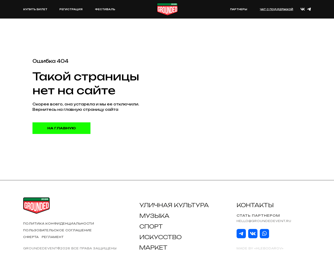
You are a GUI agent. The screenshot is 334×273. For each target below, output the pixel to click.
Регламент (53, 237)
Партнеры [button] (238, 9)
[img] (241, 233)
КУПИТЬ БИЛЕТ (35, 9)
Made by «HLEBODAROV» (260, 248)
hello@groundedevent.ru (264, 221)
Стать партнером (258, 215)
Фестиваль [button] (105, 9)
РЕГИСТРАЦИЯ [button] (71, 9)
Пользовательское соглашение (57, 230)
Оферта (31, 237)
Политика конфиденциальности (58, 223)
